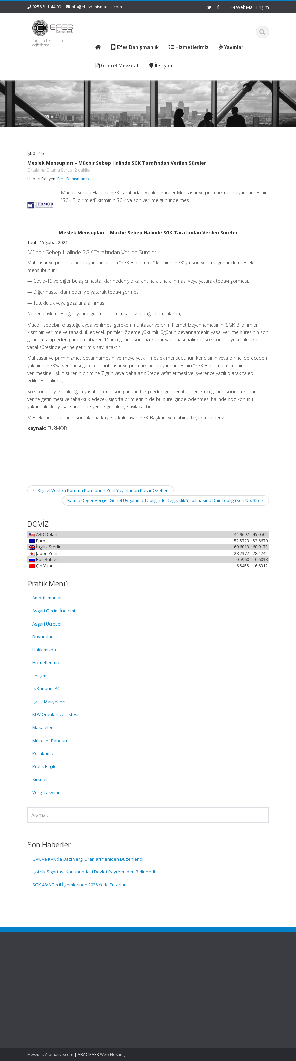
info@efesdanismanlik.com (96, 7)
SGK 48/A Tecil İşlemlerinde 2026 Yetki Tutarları (79, 885)
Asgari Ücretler (47, 624)
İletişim (39, 676)
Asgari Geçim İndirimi (53, 611)
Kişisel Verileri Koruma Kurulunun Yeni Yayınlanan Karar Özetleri (100, 490)
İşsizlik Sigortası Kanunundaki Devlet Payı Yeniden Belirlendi (93, 872)
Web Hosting (112, 1054)
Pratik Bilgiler (45, 766)
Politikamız (43, 753)
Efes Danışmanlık (73, 179)
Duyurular (42, 637)
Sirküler (40, 779)
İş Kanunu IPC (46, 688)
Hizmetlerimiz (46, 662)
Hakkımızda (44, 650)
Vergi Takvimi (45, 792)
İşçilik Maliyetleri (48, 701)
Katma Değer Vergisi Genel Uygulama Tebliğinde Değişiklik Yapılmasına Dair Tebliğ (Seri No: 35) (165, 500)
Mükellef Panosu (49, 740)
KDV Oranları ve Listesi (55, 714)
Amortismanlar (47, 598)
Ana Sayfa (172, 969)
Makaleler (42, 727)
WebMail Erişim (249, 7)
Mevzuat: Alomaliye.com (50, 1054)
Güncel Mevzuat (178, 988)
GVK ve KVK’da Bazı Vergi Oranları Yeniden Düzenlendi (87, 859)
